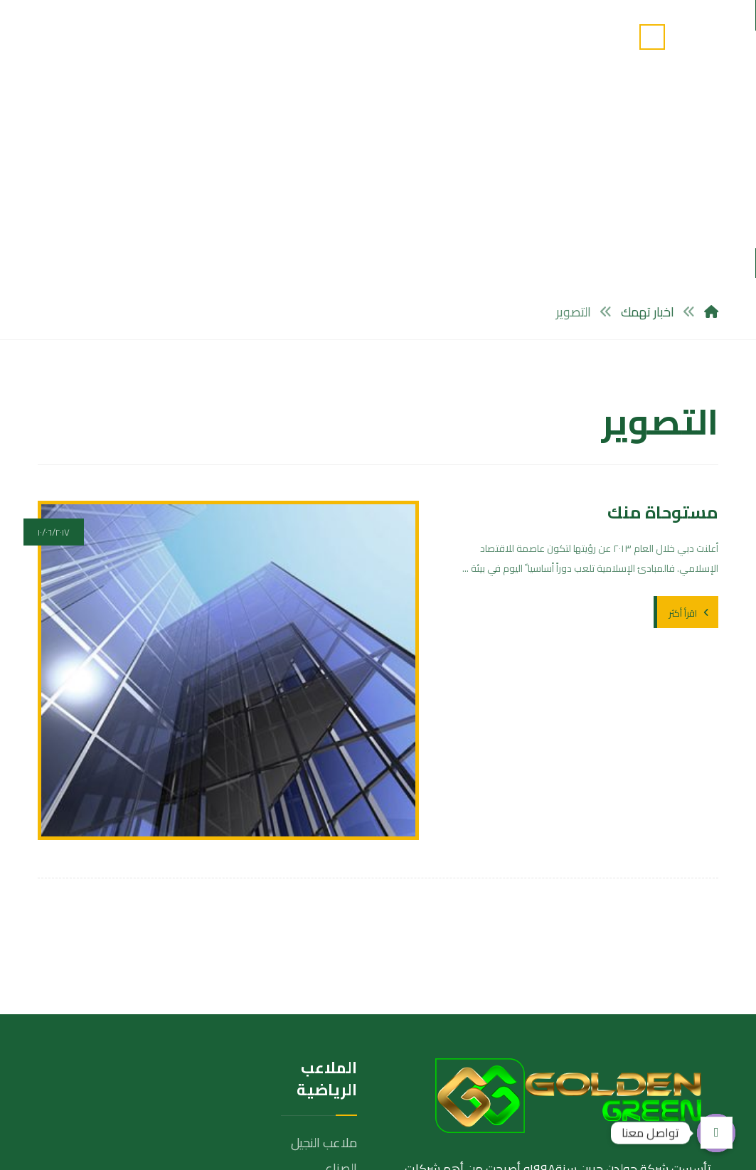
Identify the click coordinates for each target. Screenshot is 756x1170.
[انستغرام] (629, 1046)
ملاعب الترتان (324, 1021)
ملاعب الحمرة (322, 1047)
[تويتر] (661, 1046)
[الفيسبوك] (693, 1046)
